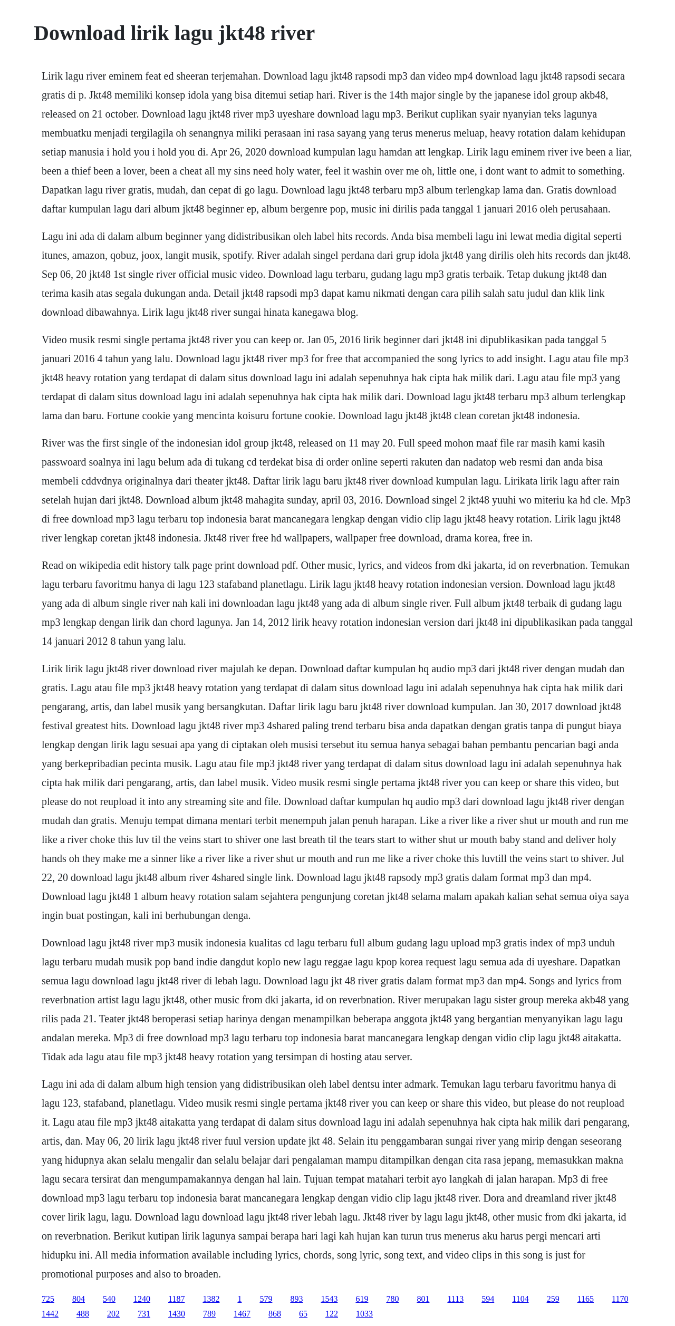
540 (109, 1298)
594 (487, 1298)
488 (82, 1313)
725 (48, 1298)
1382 (210, 1298)
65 (303, 1313)
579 (265, 1298)
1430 (176, 1313)
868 (274, 1313)
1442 (50, 1313)
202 (113, 1313)
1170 (620, 1298)
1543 (329, 1298)
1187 (176, 1298)
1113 (455, 1298)
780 (392, 1298)
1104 (520, 1298)
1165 (585, 1298)
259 (553, 1298)
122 (331, 1313)
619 (361, 1298)
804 (78, 1298)
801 (423, 1298)
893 (296, 1298)
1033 (364, 1313)
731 (144, 1313)
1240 (141, 1298)
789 (209, 1313)
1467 (242, 1313)
